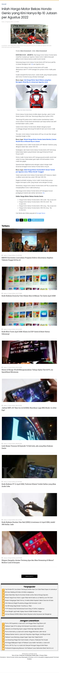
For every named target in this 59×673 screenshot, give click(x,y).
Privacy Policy (43, 655)
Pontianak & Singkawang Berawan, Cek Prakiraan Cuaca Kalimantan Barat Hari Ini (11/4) (29, 648)
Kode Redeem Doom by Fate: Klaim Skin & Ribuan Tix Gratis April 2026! (29, 296)
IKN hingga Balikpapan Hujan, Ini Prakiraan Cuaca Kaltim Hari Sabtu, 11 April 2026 (27, 642)
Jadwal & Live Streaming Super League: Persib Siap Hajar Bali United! (24, 629)
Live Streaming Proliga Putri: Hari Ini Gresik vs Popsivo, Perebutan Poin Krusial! (26, 640)
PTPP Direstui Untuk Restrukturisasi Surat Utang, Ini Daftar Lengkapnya (24, 608)
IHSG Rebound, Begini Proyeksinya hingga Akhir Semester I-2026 (23, 603)
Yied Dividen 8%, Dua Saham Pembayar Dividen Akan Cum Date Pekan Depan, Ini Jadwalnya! (31, 589)
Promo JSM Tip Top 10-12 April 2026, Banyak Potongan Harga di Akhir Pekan (26, 645)
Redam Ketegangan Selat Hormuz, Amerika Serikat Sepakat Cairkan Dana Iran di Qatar (29, 600)
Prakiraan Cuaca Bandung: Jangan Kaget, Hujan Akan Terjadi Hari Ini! (24, 637)
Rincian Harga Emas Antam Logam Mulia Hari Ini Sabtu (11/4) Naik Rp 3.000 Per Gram (29, 597)
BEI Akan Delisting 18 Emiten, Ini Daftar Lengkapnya (19, 592)
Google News (40, 213)
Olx (32, 64)
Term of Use (15, 655)
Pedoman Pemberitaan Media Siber (29, 655)
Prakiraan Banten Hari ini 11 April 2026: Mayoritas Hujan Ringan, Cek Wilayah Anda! (27, 634)
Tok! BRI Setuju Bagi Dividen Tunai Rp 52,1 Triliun (18, 606)
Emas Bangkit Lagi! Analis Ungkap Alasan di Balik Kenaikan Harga (23, 611)
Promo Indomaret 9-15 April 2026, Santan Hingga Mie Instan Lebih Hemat (25, 631)
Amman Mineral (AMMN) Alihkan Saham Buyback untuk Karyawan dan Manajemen (28, 614)
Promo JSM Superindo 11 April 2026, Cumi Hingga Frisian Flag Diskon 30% (25, 623)
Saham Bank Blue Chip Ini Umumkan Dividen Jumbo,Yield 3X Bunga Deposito (26, 595)
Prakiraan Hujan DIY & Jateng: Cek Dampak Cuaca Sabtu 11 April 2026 (24, 626)
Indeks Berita (29, 576)
